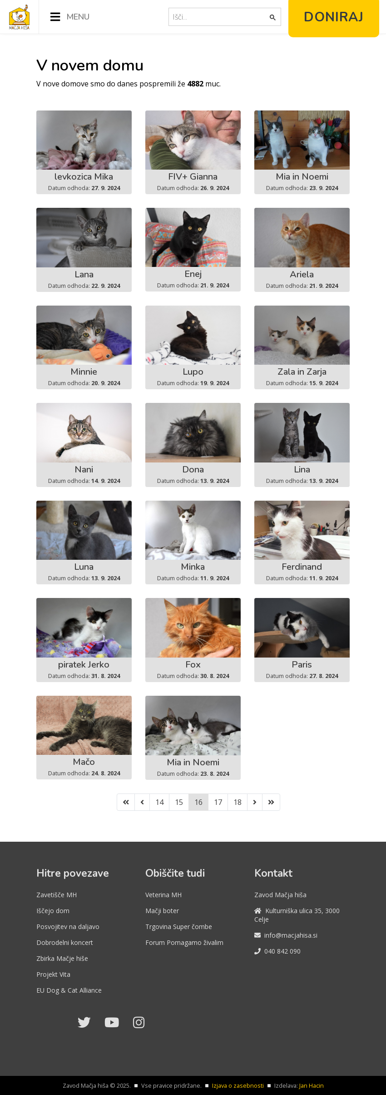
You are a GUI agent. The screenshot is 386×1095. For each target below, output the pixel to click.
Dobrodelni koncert (64, 942)
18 (237, 802)
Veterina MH (163, 894)
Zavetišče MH (56, 894)
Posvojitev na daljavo (67, 926)
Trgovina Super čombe (178, 926)
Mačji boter (162, 910)
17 (218, 802)
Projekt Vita (53, 974)
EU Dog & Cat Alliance (69, 990)
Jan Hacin (311, 1085)
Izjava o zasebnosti (238, 1085)
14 (159, 802)
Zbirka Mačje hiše (62, 958)
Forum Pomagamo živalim (184, 942)
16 (198, 802)
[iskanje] (220, 16)
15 (179, 802)
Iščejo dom (52, 910)
